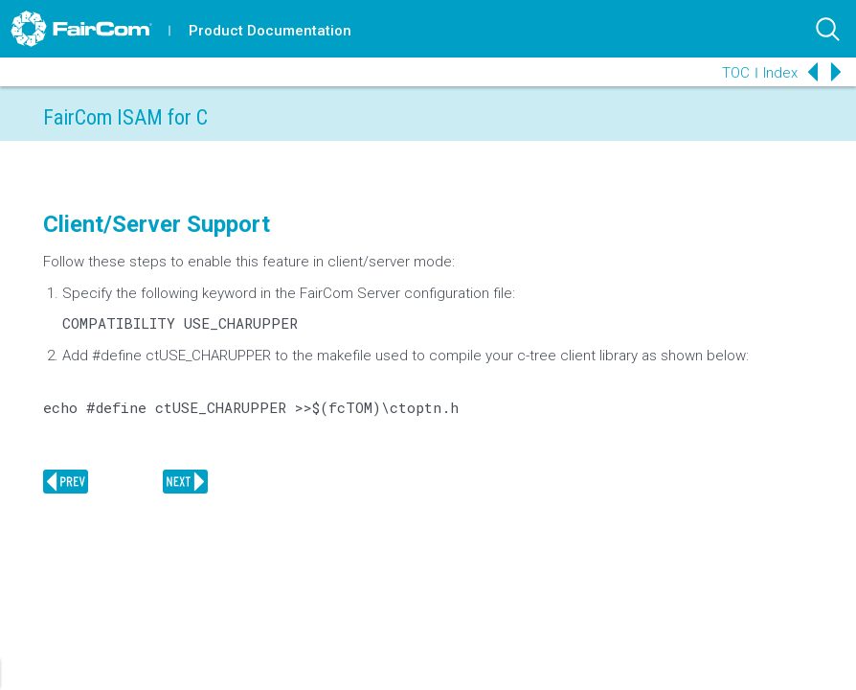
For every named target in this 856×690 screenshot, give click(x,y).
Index (780, 72)
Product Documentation (270, 30)
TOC (736, 72)
